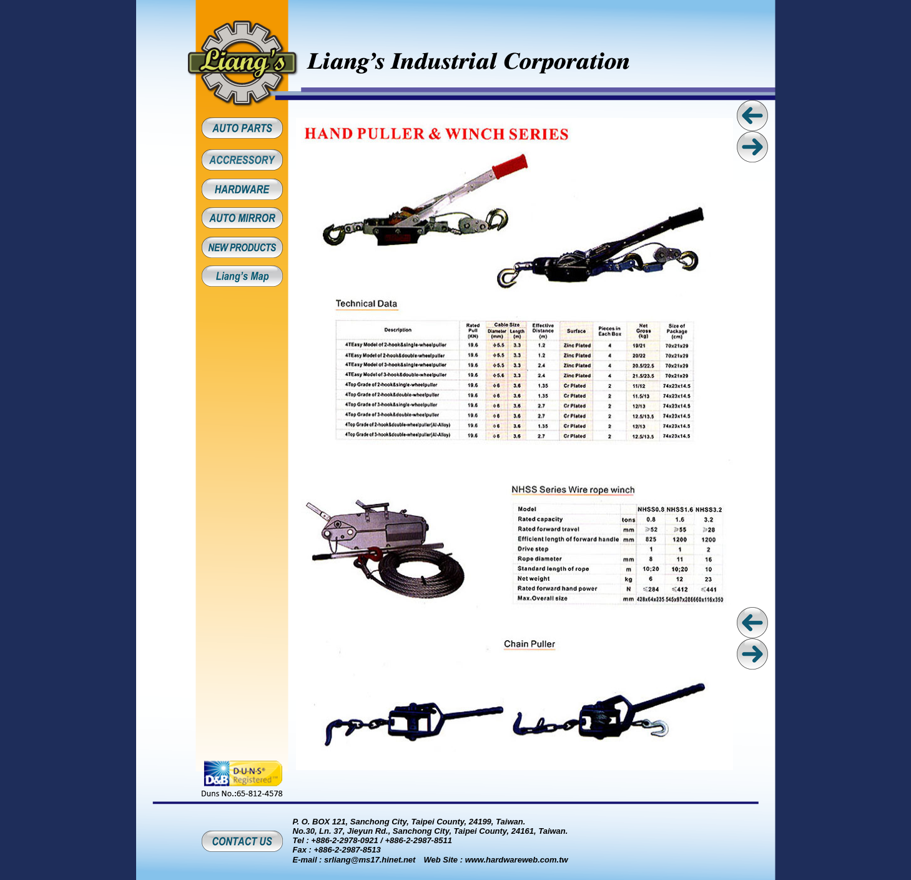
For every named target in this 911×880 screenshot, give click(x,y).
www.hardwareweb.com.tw (516, 859)
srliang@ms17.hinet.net (369, 859)
